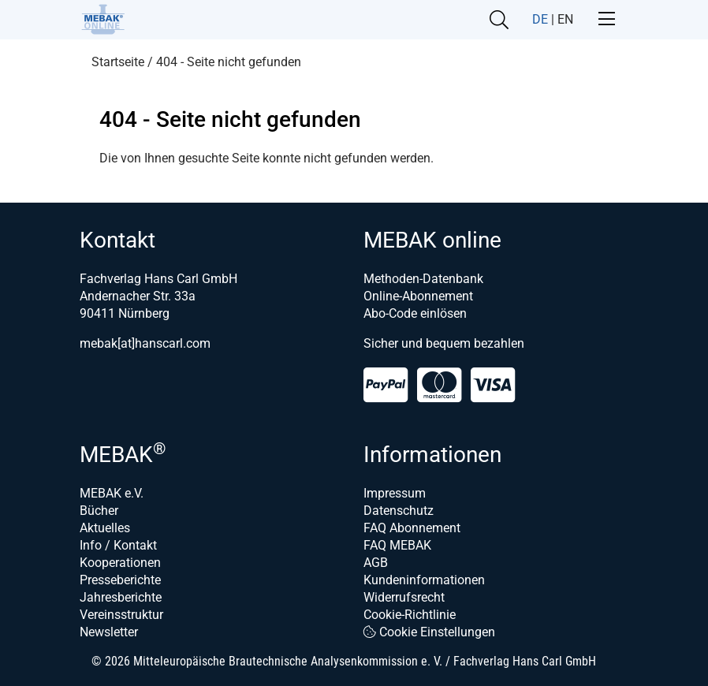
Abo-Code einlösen (415, 313)
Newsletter (109, 631)
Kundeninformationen (424, 579)
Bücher (99, 510)
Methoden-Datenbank (423, 278)
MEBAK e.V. (111, 493)
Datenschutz (398, 510)
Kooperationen (120, 562)
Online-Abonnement (418, 296)
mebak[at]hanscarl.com (145, 343)
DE (540, 19)
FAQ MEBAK (397, 545)
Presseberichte (120, 579)
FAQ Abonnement (411, 527)
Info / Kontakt (118, 545)
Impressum (394, 493)
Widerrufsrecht (404, 597)
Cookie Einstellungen (429, 631)
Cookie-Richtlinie (409, 614)
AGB (375, 562)
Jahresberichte (121, 597)
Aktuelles (105, 527)
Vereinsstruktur (121, 614)
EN (565, 19)
